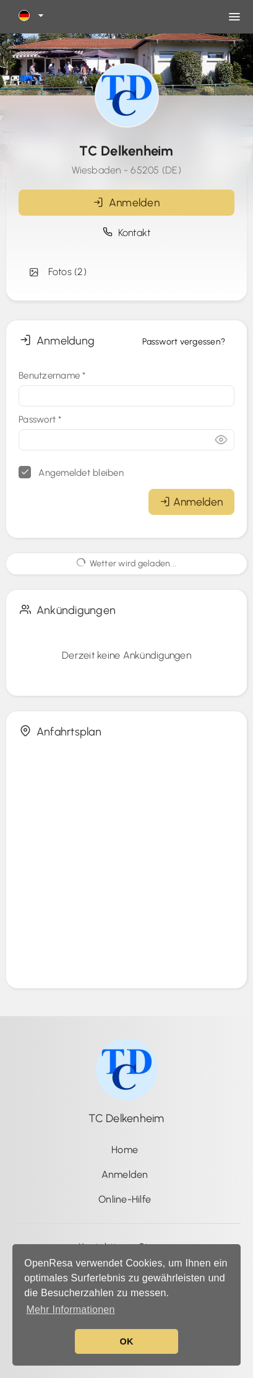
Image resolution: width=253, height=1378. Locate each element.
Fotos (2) (57, 272)
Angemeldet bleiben (71, 472)
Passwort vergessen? (183, 341)
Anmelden (126, 202)
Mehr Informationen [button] (70, 1309)
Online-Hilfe (124, 1199)
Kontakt (127, 233)
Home (124, 1150)
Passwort (40, 419)
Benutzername (52, 375)
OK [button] (126, 1341)
